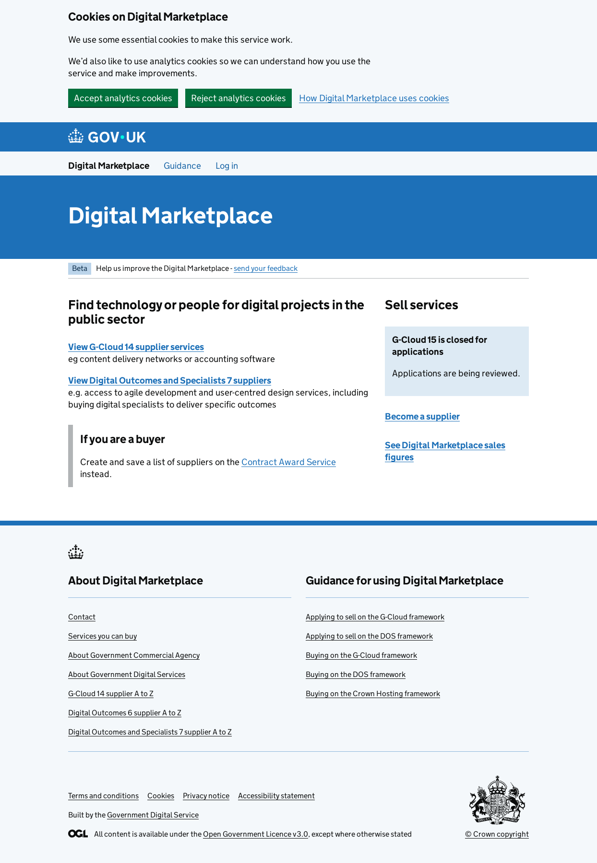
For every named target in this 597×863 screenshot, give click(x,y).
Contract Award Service (288, 461)
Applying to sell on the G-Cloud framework (375, 616)
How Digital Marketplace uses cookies (374, 98)
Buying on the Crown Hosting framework (373, 693)
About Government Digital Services (126, 674)
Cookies (160, 795)
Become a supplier (422, 416)
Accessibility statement (276, 795)
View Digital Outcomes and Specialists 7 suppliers (169, 380)
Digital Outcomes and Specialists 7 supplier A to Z (150, 731)
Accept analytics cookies (123, 98)
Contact (82, 616)
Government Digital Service (153, 814)
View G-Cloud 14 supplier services (136, 346)
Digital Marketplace (108, 165)
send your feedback (266, 268)
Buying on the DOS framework (356, 674)
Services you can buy (102, 636)
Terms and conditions (103, 795)
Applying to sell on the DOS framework (369, 636)
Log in (226, 165)
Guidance (182, 165)
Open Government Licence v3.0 (255, 834)
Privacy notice (206, 795)
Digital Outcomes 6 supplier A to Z (124, 712)
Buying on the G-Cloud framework (361, 655)
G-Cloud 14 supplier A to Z (111, 693)
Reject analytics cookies (238, 98)
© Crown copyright (497, 834)
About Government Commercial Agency (134, 655)
